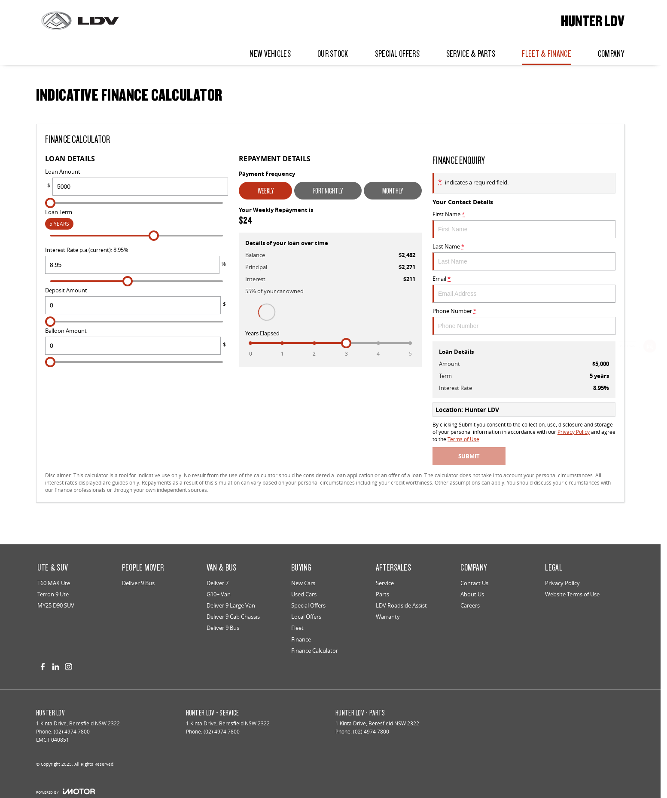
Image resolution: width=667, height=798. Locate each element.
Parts (382, 594)
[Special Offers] (650, 397)
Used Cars (304, 594)
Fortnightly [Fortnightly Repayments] (328, 190)
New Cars (303, 583)
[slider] (50, 203)
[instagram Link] (68, 666)
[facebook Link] (42, 666)
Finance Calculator (314, 650)
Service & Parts (471, 53)
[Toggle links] (65, 791)
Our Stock (332, 53)
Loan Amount (136, 182)
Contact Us (474, 583)
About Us (472, 594)
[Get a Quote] (650, 422)
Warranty (388, 616)
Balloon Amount (136, 341)
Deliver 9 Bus (138, 583)
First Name (523, 224)
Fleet (297, 628)
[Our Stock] (650, 347)
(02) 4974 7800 (72, 731)
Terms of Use (463, 439)
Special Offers (397, 53)
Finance (301, 639)
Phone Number (523, 321)
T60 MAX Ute (53, 583)
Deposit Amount (136, 300)
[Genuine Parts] (650, 447)
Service (385, 583)
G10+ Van (219, 594)
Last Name (523, 256)
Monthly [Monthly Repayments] (392, 190)
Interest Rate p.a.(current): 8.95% (136, 260)
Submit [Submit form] (469, 456)
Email (523, 289)
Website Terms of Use (572, 594)
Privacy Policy (573, 432)
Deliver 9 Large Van (231, 605)
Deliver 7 (217, 583)
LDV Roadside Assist (401, 605)
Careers (470, 605)
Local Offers (306, 616)
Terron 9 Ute (53, 594)
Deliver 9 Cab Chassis (233, 616)
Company (611, 53)
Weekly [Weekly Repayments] (266, 190)
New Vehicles (270, 53)
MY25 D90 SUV (55, 605)
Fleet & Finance (546, 53)
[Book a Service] (650, 372)
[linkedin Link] (55, 666)
